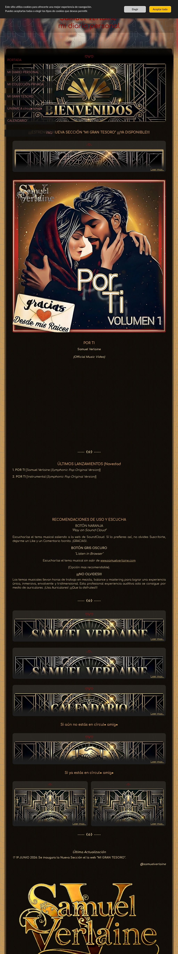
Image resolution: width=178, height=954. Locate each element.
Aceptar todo (160, 9)
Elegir (135, 9)
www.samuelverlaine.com (142, 502)
